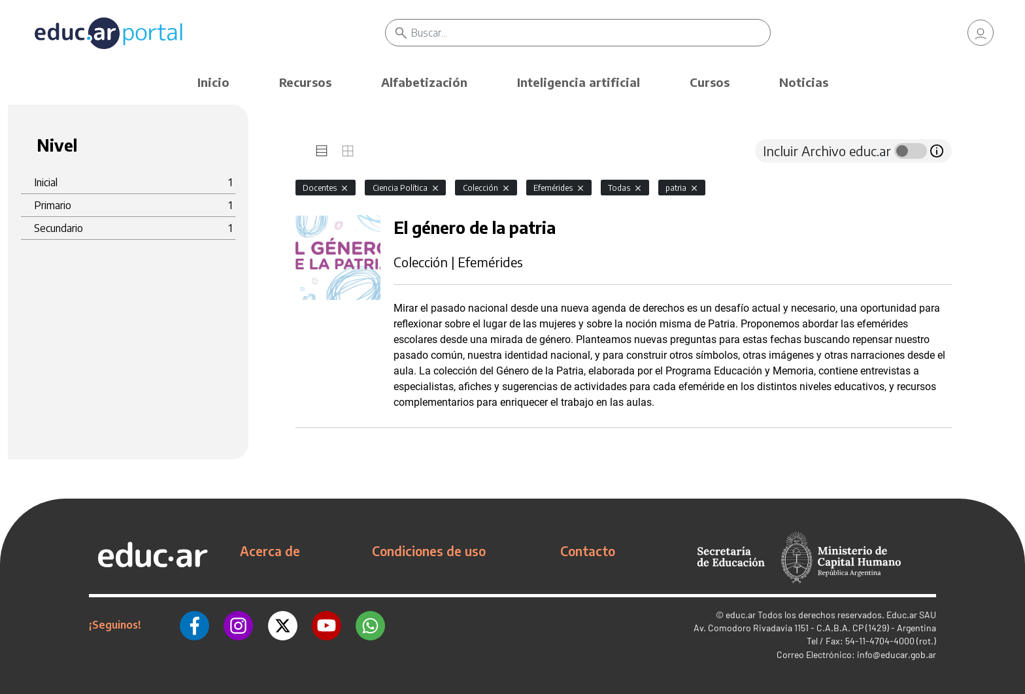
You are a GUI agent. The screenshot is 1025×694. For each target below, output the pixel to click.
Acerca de (270, 551)
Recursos (305, 82)
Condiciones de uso (429, 551)
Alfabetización (424, 82)
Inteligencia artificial (578, 82)
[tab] (322, 151)
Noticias (803, 82)
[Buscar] (590, 33)
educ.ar (741, 614)
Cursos (710, 82)
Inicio (213, 82)
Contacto (587, 551)
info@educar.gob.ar (896, 654)
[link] (980, 33)
